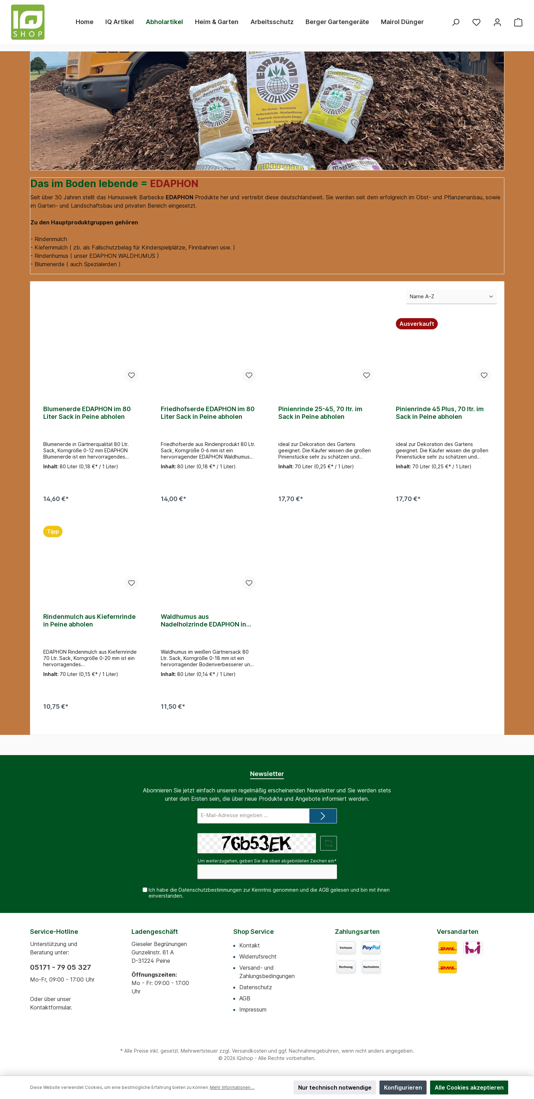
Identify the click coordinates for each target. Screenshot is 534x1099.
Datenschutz (255, 987)
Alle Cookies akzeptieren (469, 1087)
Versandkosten (249, 1051)
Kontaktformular (50, 1007)
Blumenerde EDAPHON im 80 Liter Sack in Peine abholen (87, 412)
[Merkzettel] (476, 22)
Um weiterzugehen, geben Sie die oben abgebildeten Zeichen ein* (267, 860)
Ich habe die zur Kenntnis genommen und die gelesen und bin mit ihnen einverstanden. (268, 893)
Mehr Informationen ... (232, 1087)
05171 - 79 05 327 (60, 967)
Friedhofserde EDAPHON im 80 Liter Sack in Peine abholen (208, 412)
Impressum (252, 1009)
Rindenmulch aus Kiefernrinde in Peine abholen (89, 623)
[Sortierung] (451, 297)
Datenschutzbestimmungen (209, 890)
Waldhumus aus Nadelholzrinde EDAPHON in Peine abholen (203, 623)
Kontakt (249, 945)
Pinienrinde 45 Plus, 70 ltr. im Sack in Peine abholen (440, 412)
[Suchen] (455, 22)
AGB (323, 890)
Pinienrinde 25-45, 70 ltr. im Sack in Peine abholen (320, 412)
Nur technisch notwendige (334, 1087)
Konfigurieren (403, 1087)
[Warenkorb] (518, 22)
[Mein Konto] (497, 22)
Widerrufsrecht (258, 956)
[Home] (84, 21)
